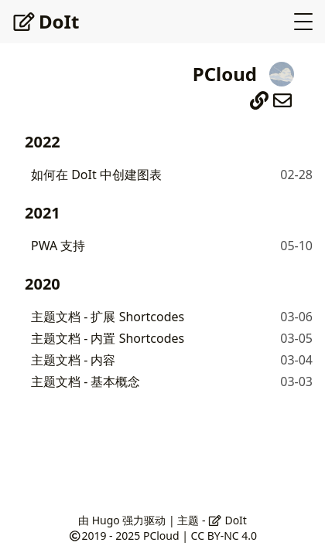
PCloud (161, 535)
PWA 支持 (58, 245)
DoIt (45, 21)
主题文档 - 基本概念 (85, 381)
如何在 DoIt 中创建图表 (96, 174)
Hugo (106, 520)
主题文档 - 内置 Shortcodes (107, 338)
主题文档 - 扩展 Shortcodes (107, 316)
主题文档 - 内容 (73, 359)
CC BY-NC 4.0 (224, 535)
